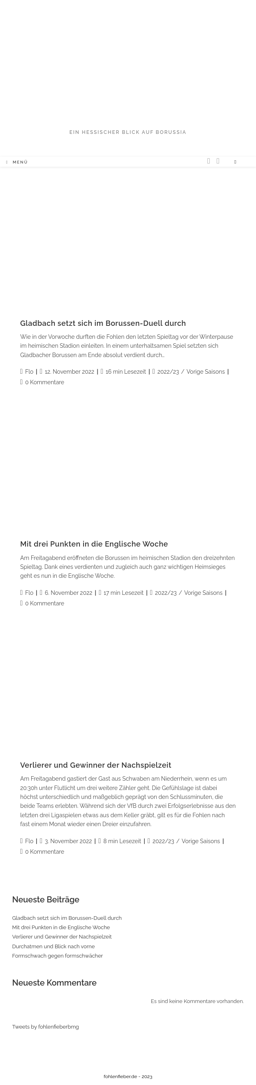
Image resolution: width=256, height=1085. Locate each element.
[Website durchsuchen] (235, 162)
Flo (29, 371)
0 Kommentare (44, 382)
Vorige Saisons (206, 371)
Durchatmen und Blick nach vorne (53, 946)
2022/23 (168, 371)
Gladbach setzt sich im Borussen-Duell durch (103, 323)
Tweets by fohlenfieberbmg (45, 1027)
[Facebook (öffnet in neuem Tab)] (218, 161)
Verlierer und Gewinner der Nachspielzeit (96, 765)
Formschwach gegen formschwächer (57, 956)
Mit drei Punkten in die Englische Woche (94, 544)
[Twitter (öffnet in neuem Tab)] (208, 161)
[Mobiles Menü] (17, 162)
